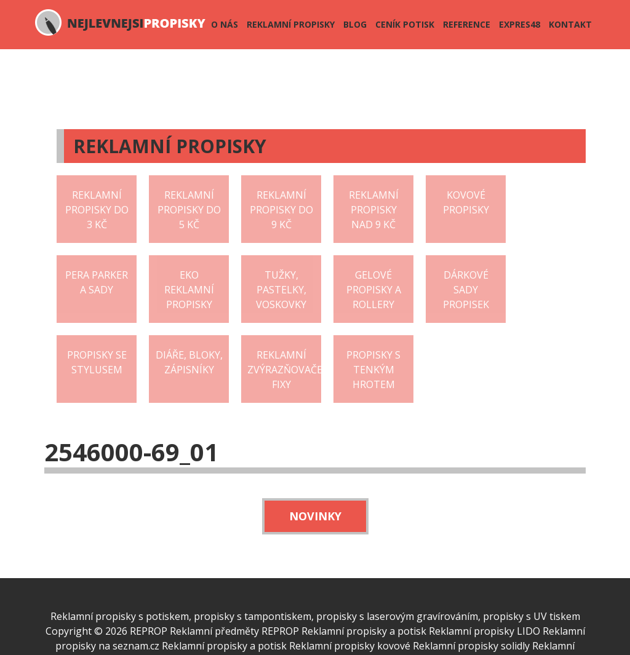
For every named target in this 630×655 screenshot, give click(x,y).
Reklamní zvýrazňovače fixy (284, 369)
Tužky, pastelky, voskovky (281, 289)
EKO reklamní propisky (189, 289)
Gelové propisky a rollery (373, 289)
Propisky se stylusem (97, 362)
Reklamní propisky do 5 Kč (189, 209)
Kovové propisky (466, 202)
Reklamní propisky (291, 24)
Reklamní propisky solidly (471, 646)
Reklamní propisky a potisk (363, 631)
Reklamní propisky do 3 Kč (97, 209)
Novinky (315, 516)
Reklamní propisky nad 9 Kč (374, 209)
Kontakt (570, 24)
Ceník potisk (404, 24)
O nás (224, 24)
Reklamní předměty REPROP (234, 631)
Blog (355, 24)
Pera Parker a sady (96, 282)
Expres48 (519, 24)
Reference (466, 24)
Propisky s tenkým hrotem (373, 369)
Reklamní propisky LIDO (484, 631)
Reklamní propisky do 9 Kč (281, 209)
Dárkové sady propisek (466, 289)
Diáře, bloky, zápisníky (189, 362)
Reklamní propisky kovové (349, 646)
